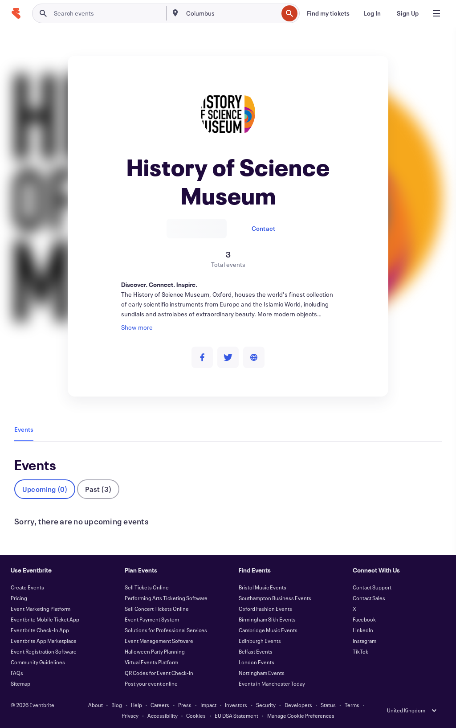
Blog (116, 704)
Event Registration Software (44, 651)
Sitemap (20, 683)
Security (266, 704)
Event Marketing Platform (40, 608)
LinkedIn (363, 630)
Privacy (130, 715)
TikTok (360, 651)
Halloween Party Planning (155, 651)
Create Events (27, 587)
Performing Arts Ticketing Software (166, 597)
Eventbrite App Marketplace (44, 640)
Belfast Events (256, 651)
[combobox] (231, 13)
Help (136, 704)
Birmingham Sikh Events (267, 619)
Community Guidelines (38, 662)
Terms (352, 704)
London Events (256, 662)
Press (184, 704)
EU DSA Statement (236, 715)
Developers (298, 704)
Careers (160, 704)
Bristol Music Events (262, 587)
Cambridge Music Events (268, 630)
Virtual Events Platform (151, 662)
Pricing (19, 597)
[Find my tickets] (328, 13)
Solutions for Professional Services (166, 630)
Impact (208, 704)
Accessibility (162, 715)
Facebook (364, 619)
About (95, 704)
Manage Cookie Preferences (300, 715)
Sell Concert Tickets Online (157, 608)
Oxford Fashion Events (265, 608)
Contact (263, 228)
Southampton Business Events (275, 597)
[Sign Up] (408, 13)
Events (23, 429)
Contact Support (372, 587)
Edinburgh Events (260, 640)
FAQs (17, 672)
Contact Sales (369, 597)
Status (328, 704)
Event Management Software (159, 640)
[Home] (16, 13)
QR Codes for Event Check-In (159, 672)
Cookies (196, 715)
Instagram (364, 640)
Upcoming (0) (44, 489)
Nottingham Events (262, 672)
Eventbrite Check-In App (40, 630)
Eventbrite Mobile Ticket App (45, 619)
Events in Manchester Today (272, 683)
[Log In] (372, 13)
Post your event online (151, 683)
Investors (236, 704)
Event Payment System (152, 619)
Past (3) (98, 489)
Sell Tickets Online (147, 587)
